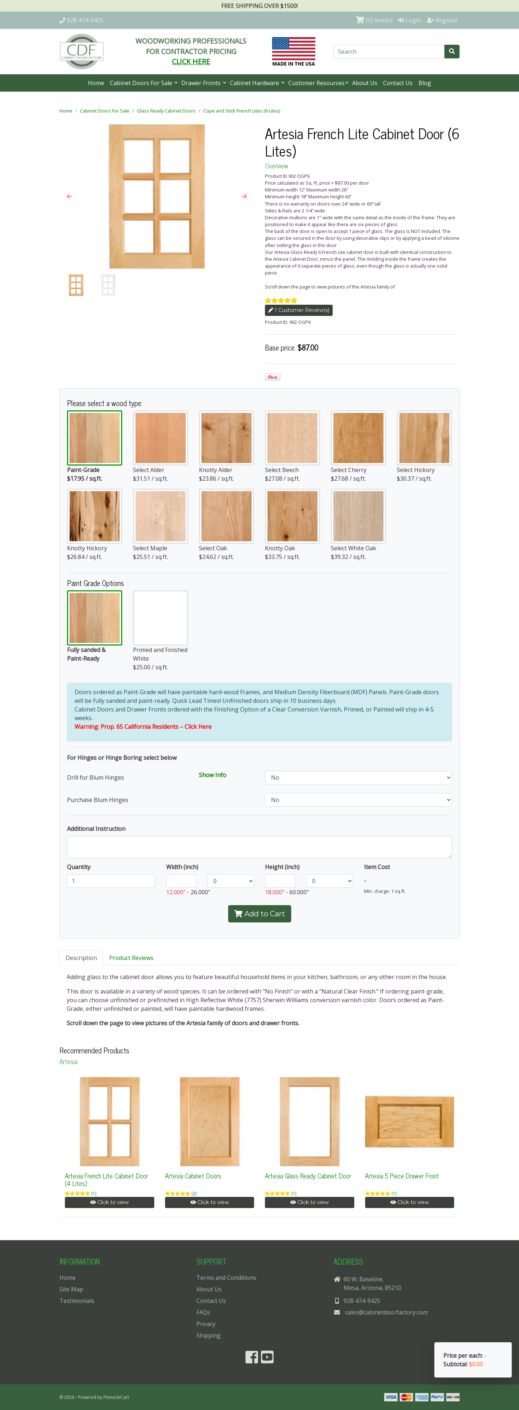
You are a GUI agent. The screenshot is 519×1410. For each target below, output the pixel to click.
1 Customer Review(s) (298, 310)
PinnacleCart (116, 1397)
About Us (364, 83)
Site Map (71, 1289)
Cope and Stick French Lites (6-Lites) (241, 110)
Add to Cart (259, 913)
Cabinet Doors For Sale (142, 83)
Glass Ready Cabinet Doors (166, 110)
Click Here (198, 727)
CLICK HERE (191, 61)
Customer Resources (316, 83)
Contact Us (398, 83)
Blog (424, 83)
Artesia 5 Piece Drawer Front (402, 1175)
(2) (193, 1193)
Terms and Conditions (226, 1278)
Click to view (109, 1202)
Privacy (206, 1324)
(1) (93, 1193)
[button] (69, 196)
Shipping (208, 1335)
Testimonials (76, 1301)
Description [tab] (81, 958)
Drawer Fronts (201, 83)
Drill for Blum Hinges (95, 777)
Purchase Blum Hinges (97, 800)
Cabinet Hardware (255, 83)
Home (96, 83)
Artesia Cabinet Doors (193, 1175)
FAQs (203, 1312)
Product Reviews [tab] (131, 958)
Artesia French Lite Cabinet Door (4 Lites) (106, 1179)
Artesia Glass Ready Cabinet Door (308, 1175)
